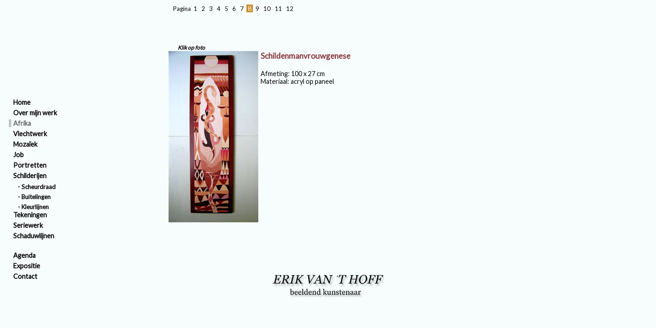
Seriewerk (28, 225)
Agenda (24, 255)
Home (22, 102)
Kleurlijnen (35, 206)
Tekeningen (30, 215)
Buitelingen (36, 196)
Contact (25, 276)
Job (18, 155)
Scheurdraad (38, 186)
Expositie (26, 266)
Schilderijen (29, 175)
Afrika (22, 123)
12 (289, 8)
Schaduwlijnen (33, 236)
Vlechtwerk (30, 134)
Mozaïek (25, 144)
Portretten (29, 165)
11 (278, 8)
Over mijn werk (35, 113)
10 (267, 8)
